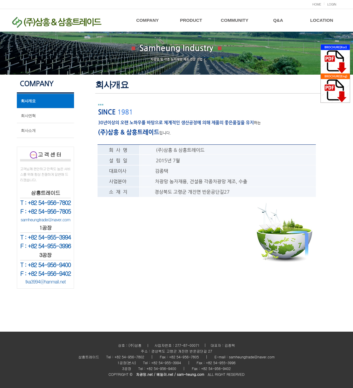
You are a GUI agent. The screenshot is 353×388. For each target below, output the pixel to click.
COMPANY (147, 20)
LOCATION (321, 20)
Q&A (278, 20)
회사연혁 (28, 116)
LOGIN (331, 4)
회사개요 (28, 101)
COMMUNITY (234, 20)
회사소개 (28, 130)
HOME (316, 4)
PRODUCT (191, 20)
